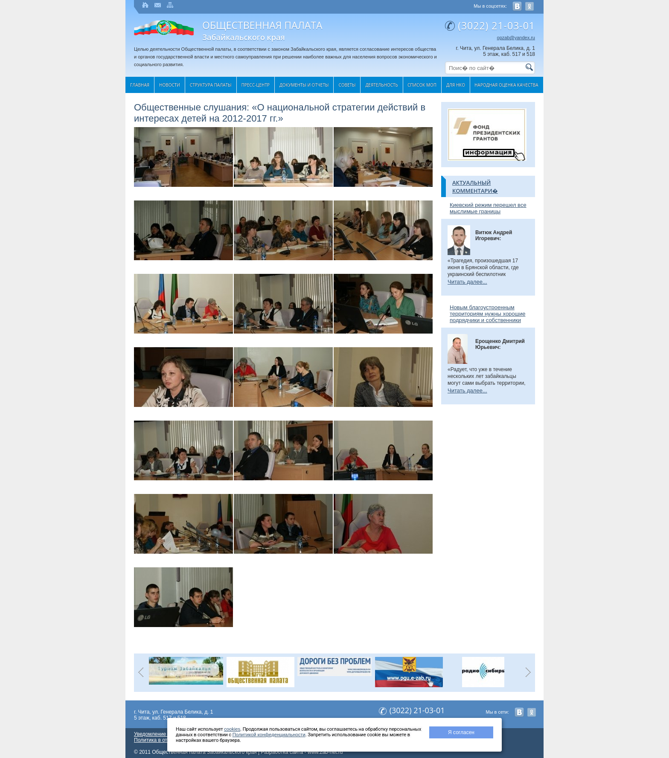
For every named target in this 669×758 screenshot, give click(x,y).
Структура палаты (211, 85)
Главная (139, 85)
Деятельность (381, 85)
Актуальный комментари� (475, 187)
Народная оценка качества (506, 85)
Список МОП (421, 85)
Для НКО (455, 85)
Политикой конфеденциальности (269, 734)
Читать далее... (467, 282)
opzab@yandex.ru (516, 37)
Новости (169, 85)
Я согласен (461, 732)
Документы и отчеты (304, 85)
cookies (232, 729)
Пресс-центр (255, 85)
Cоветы (346, 85)
